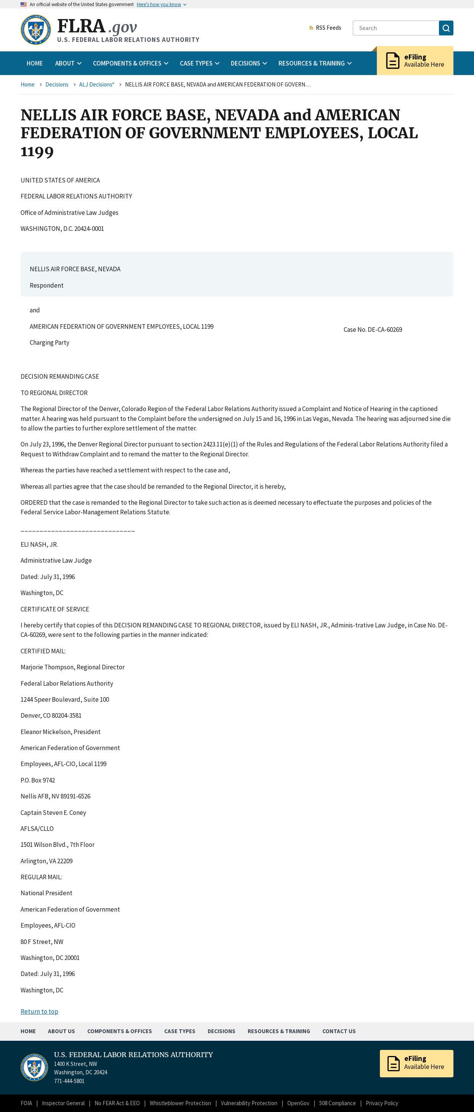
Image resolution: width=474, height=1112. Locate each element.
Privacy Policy (382, 1103)
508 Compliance (337, 1103)
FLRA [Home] (97, 26)
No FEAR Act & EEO (117, 1103)
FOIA (26, 1103)
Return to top (39, 1011)
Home (35, 63)
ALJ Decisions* (96, 84)
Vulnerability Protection (249, 1103)
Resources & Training (279, 1031)
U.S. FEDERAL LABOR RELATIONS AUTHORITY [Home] (133, 1055)
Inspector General (63, 1103)
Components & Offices (119, 1031)
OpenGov (298, 1103)
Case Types (179, 1031)
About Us (61, 1031)
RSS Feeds (325, 28)
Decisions (57, 84)
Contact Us (339, 1031)
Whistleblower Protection (180, 1103)
